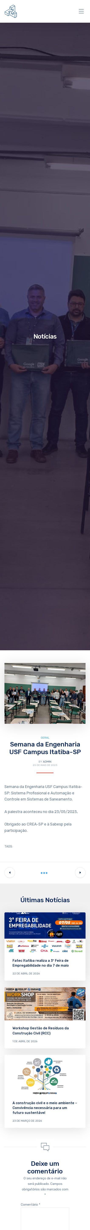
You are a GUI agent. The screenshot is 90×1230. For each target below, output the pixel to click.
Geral (45, 737)
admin (47, 761)
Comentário (30, 1204)
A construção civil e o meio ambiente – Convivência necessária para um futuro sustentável (45, 1108)
